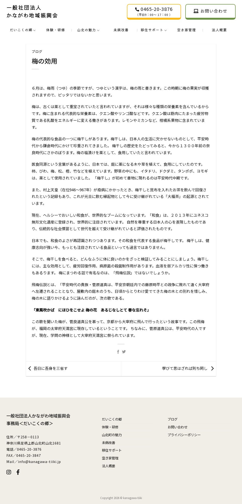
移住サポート (154, 30)
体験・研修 (55, 30)
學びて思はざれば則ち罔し (184, 368)
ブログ (37, 51)
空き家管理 (186, 30)
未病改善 (121, 30)
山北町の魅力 (112, 434)
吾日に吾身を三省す (51, 368)
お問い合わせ (177, 426)
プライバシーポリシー (184, 434)
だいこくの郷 (23, 30)
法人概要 (219, 30)
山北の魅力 (88, 30)
